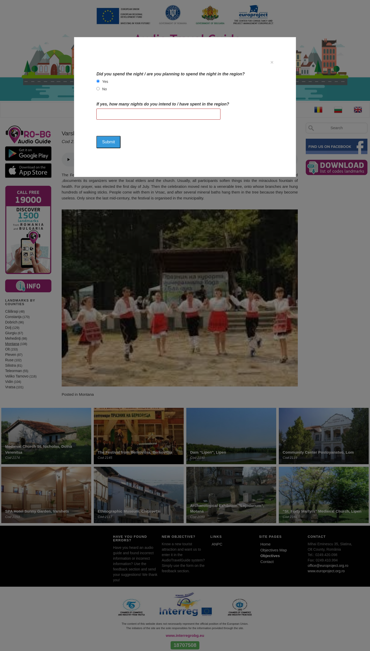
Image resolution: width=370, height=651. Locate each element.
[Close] (271, 62)
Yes (105, 82)
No (104, 89)
